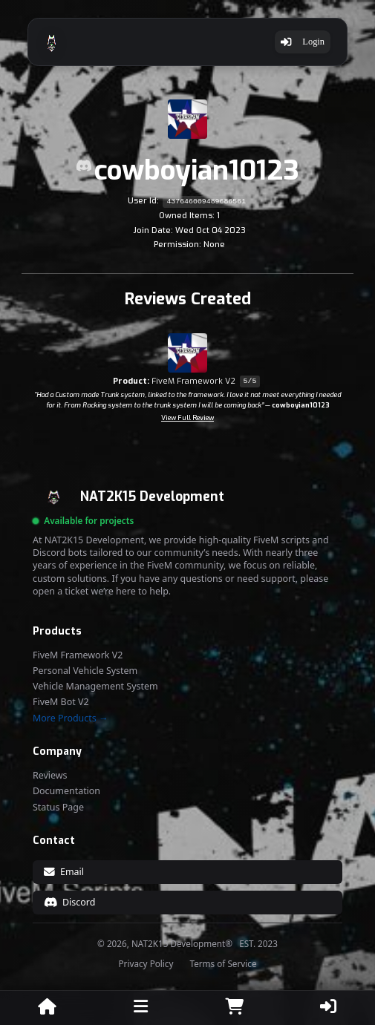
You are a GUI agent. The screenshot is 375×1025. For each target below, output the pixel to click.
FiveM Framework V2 (78, 655)
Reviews (50, 775)
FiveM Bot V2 (61, 702)
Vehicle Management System (95, 686)
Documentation (66, 791)
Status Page (58, 807)
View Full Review (187, 417)
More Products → (70, 718)
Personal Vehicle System (85, 671)
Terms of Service (222, 964)
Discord (70, 902)
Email (64, 871)
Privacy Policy (146, 964)
